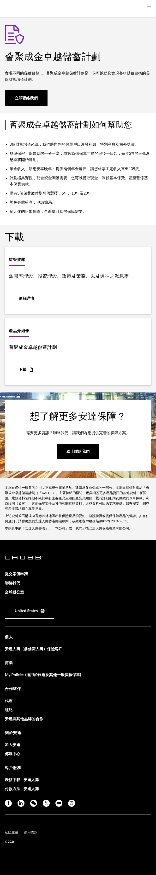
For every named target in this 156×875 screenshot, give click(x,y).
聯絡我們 (12, 583)
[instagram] (71, 803)
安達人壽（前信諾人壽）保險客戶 (33, 649)
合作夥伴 (13, 689)
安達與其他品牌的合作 (24, 719)
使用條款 (30, 832)
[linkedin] (21, 803)
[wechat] (33, 803)
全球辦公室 (14, 592)
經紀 (8, 710)
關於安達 (13, 733)
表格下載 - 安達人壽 (22, 780)
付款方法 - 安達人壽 (22, 789)
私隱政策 (11, 832)
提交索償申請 (16, 574)
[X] (46, 803)
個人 (9, 637)
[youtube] (58, 803)
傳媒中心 (12, 754)
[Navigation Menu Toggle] (149, 8)
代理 (8, 701)
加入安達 (12, 745)
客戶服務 (13, 768)
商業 (9, 663)
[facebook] (8, 803)
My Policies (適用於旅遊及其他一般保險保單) (43, 675)
